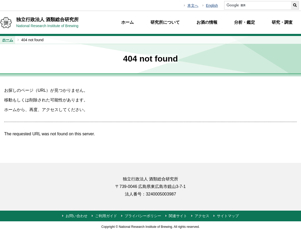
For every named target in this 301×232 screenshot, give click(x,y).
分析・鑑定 (244, 22)
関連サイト (178, 216)
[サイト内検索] (257, 5)
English (212, 5)
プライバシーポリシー (143, 216)
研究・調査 (282, 22)
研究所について (165, 22)
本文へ (192, 5)
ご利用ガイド (106, 216)
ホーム (127, 22)
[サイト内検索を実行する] (295, 5)
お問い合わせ (77, 216)
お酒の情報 (206, 22)
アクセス (202, 216)
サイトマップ (228, 216)
